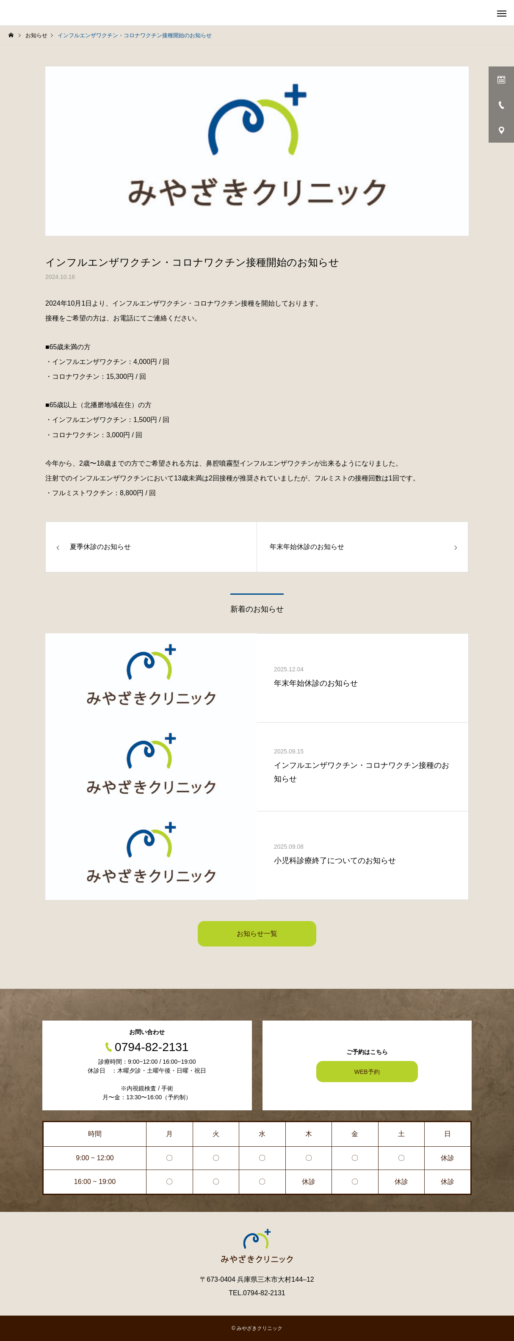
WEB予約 (367, 1071)
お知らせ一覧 (257, 933)
